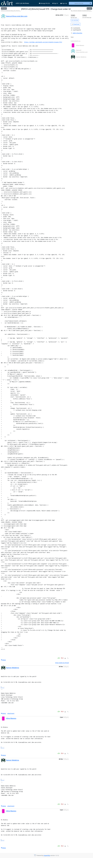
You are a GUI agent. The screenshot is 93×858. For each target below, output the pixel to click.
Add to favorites (76, 33)
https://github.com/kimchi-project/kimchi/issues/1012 (43, 42)
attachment (10, 713)
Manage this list (44, 3)
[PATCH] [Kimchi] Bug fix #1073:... (11, 10)
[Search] (90, 3)
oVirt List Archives (15, 3)
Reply (3, 660)
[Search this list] (79, 3)
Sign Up (63, 3)
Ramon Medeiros (12, 668)
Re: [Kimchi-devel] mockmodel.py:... (81, 10)
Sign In (55, 3)
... (3, 687)
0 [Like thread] (59, 658)
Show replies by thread (62, 663)
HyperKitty (47, 855)
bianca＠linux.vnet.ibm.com (16, 16)
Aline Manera (11, 718)
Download (75, 24)
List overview (74, 20)
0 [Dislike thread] (62, 658)
